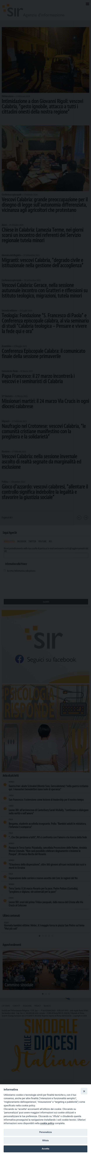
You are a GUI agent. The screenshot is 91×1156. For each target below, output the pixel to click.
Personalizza (45, 1132)
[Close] (84, 1091)
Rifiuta (45, 1140)
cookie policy (47, 1123)
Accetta (45, 1148)
